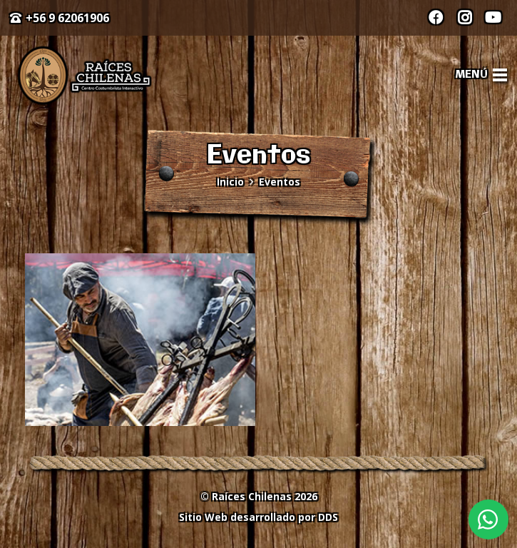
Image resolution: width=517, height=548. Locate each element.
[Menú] (481, 75)
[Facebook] (435, 18)
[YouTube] (492, 18)
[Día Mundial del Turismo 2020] (140, 339)
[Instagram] (464, 18)
